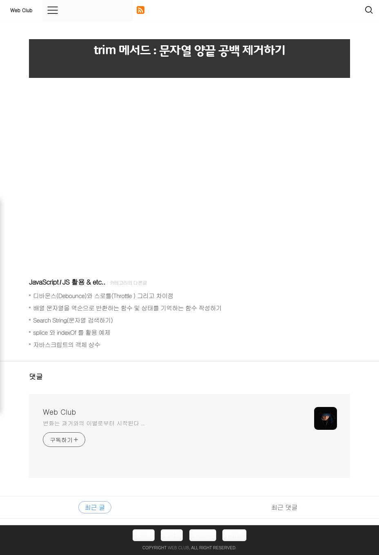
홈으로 (143, 534)
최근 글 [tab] (95, 507)
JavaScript (43, 282)
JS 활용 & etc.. (83, 282)
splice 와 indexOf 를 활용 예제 (71, 332)
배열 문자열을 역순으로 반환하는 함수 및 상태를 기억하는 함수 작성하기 (127, 307)
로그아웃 (203, 534)
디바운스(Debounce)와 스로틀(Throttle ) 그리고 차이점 (103, 295)
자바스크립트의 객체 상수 (66, 344)
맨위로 (234, 534)
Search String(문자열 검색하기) (73, 320)
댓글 (36, 376)
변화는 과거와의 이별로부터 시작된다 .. (94, 423)
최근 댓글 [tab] (284, 507)
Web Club (21, 10)
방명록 (171, 534)
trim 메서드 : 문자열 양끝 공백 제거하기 (189, 51)
